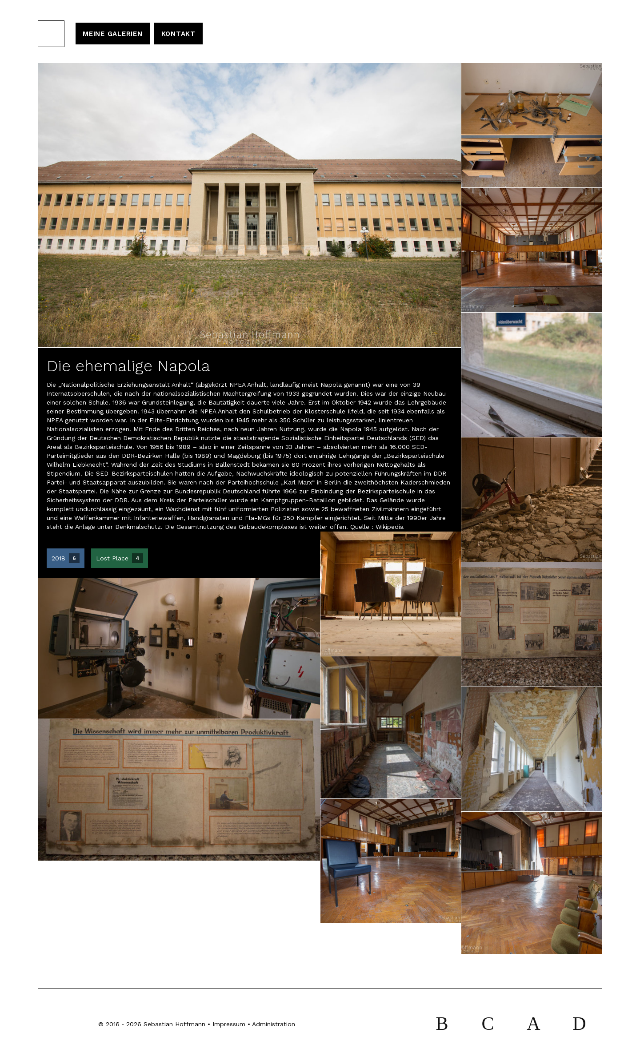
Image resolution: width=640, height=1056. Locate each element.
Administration (273, 1024)
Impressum (228, 1024)
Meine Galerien (113, 34)
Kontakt (178, 34)
